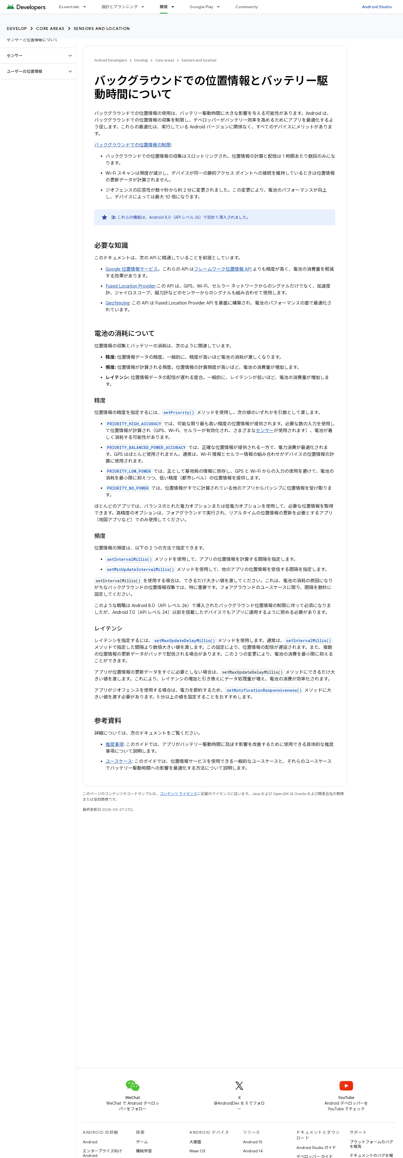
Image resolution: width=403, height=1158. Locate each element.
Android (90, 1141)
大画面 (195, 1141)
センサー (265, 431)
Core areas (50, 28)
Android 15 (252, 1141)
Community (246, 6)
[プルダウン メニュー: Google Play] (221, 7)
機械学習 (144, 1150)
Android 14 (253, 1150)
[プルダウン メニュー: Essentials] (87, 7)
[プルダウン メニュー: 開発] (175, 7)
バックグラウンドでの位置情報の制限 (132, 145)
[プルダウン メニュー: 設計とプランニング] (145, 7)
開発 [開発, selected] (164, 6)
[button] (33, 55)
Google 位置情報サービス (132, 269)
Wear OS (197, 1150)
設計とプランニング (120, 6)
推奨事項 (115, 744)
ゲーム (142, 1141)
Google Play (201, 6)
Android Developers (110, 60)
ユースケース (119, 761)
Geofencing (117, 303)
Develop (17, 28)
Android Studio (377, 6)
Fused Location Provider (130, 286)
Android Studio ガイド (316, 1147)
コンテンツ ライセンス (178, 793)
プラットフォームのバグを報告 (371, 1144)
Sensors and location (102, 28)
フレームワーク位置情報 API (222, 269)
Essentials (69, 6)
